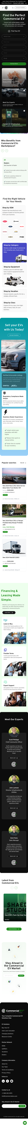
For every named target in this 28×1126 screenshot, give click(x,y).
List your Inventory (20, 7)
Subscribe (21, 976)
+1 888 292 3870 (7, 1096)
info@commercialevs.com (9, 1099)
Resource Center (7, 1039)
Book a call (14, 759)
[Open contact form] (25, 1123)
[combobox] (14, 36)
